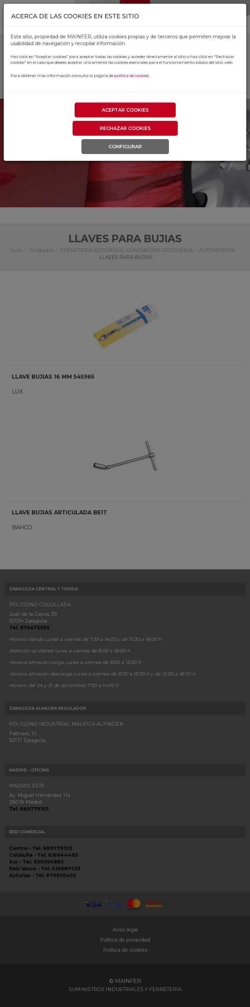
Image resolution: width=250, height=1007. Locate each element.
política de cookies (131, 75)
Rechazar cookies (125, 128)
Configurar (125, 147)
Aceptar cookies (125, 110)
